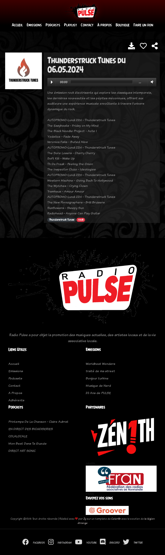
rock (80, 219)
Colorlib (116, 518)
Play (52, 82)
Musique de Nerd (98, 386)
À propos (104, 25)
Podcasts (53, 25)
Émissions (34, 25)
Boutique (123, 25)
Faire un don (143, 25)
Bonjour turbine (97, 378)
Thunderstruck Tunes (61, 219)
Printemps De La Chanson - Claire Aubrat (38, 421)
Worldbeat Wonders (100, 364)
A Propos (15, 393)
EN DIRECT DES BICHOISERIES (30, 429)
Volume (151, 82)
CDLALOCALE (17, 436)
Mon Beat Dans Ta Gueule (27, 443)
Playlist (70, 25)
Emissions (15, 371)
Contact (87, 25)
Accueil (17, 25)
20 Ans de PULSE (98, 393)
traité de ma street (100, 371)
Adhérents (16, 400)
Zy (84, 518)
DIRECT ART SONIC (22, 450)
